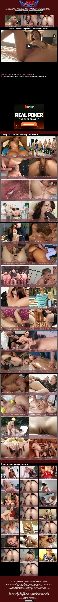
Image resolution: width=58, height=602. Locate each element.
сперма (38, 76)
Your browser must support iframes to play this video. (29, 51)
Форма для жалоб (29, 597)
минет (12, 76)
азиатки (44, 76)
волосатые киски (30, 76)
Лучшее (25, 12)
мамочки (7, 76)
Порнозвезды (38, 12)
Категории (18, 12)
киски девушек (19, 76)
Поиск (31, 12)
